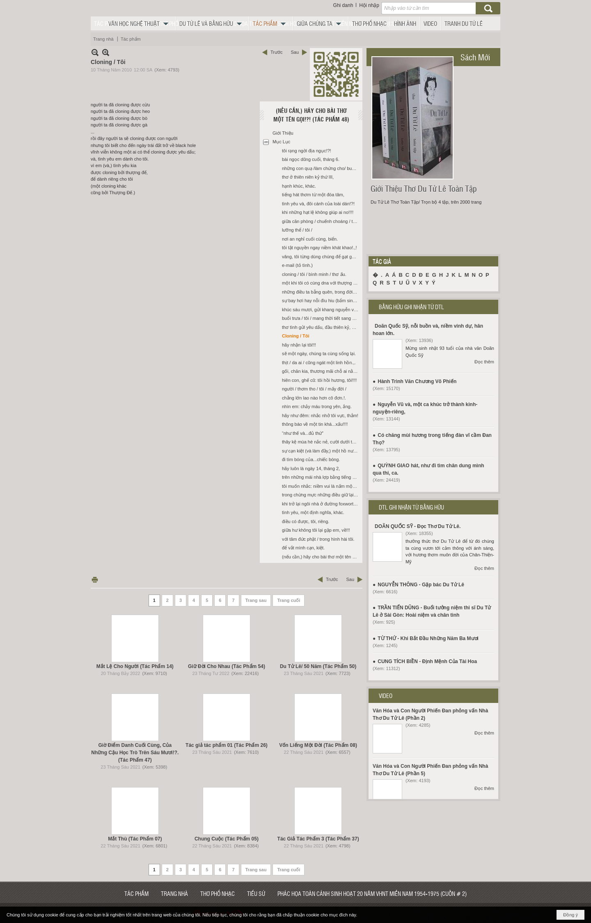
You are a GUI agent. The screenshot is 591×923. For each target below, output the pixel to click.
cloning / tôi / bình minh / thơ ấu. (314, 274)
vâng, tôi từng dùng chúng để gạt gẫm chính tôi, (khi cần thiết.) (321, 256)
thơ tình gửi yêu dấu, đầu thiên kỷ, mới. (321, 327)
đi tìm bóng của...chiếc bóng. (311, 459)
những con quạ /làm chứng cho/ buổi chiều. (321, 168)
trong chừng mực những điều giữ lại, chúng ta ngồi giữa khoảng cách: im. (321, 494)
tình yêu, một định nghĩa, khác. (313, 512)
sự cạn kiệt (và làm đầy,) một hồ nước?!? (321, 450)
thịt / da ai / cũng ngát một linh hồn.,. (319, 362)
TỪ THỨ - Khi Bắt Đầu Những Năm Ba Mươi (428, 638)
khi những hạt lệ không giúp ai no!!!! (317, 212)
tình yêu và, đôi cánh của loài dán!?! (318, 203)
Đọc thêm (484, 361)
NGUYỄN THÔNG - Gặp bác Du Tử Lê (421, 585)
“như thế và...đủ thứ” (302, 433)
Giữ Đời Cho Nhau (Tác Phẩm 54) (226, 666)
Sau (295, 52)
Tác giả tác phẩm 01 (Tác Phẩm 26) (227, 745)
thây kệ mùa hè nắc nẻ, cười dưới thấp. (321, 441)
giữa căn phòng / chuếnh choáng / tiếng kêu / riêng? (321, 221)
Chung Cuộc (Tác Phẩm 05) (227, 839)
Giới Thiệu (283, 133)
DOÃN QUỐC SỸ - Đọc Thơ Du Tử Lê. (417, 526)
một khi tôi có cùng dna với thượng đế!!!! (321, 282)
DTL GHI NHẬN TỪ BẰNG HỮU (411, 507)
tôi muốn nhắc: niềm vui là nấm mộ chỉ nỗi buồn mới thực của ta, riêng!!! (321, 486)
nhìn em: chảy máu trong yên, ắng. (317, 406)
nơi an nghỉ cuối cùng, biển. (310, 238)
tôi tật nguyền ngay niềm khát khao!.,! (319, 247)
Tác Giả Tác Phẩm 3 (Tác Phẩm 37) (318, 839)
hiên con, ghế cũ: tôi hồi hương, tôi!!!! (319, 380)
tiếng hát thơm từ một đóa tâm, (313, 194)
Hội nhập (369, 5)
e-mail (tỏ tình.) (297, 265)
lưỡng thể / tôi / (297, 229)
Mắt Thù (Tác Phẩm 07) (135, 839)
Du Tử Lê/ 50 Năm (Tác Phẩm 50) (318, 666)
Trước (276, 52)
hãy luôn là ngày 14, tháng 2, (311, 468)
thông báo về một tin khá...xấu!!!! (315, 424)
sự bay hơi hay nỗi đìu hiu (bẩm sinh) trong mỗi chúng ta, (321, 300)
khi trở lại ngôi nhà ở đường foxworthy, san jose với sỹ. (321, 503)
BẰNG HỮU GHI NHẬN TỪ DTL (411, 306)
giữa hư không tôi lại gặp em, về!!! (316, 530)
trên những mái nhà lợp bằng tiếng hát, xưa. (321, 477)
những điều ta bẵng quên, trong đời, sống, (321, 291)
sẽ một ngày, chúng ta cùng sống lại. (319, 353)
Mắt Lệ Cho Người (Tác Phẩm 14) (135, 666)
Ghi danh (343, 5)
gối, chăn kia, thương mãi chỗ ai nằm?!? (321, 371)
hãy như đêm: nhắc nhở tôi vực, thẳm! (320, 415)
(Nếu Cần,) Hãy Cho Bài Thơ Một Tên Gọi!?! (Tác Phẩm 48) (311, 115)
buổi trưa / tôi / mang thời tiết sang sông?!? (321, 318)
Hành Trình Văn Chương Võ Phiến (417, 381)
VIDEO (385, 695)
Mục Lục (281, 141)
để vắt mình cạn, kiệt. (303, 547)
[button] (140, 23)
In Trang (95, 579)
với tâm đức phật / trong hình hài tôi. (318, 539)
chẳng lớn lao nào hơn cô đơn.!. (314, 397)
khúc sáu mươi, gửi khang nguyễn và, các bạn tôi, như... (321, 309)
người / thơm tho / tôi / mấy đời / (314, 388)
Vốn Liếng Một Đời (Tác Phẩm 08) (318, 745)
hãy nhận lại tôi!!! (299, 344)
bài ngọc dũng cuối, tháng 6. (310, 159)
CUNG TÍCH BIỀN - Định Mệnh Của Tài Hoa (427, 661)
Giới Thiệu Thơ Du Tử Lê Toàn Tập (424, 188)
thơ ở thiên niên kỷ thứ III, (308, 176)
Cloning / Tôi (295, 335)
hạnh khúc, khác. (299, 186)
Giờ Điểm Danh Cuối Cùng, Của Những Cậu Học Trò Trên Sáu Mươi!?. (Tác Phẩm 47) (135, 752)
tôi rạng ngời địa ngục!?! (306, 150)
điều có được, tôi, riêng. (305, 521)
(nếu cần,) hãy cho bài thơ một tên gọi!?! (321, 556)
